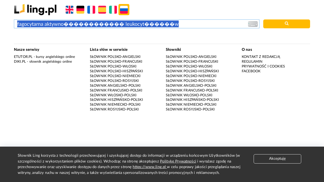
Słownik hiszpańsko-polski (116, 100)
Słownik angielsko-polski (115, 85)
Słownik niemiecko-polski (115, 104)
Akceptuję (277, 159)
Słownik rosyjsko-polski (114, 109)
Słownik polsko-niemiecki (115, 76)
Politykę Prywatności (178, 161)
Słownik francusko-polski (116, 90)
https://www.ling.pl (150, 167)
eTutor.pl (23, 57)
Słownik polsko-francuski (116, 61)
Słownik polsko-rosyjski (114, 81)
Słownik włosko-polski (113, 95)
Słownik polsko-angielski (115, 57)
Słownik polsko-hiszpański (116, 71)
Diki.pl (20, 61)
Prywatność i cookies (263, 66)
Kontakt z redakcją (261, 57)
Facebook (251, 71)
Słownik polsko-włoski (113, 66)
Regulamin (252, 61)
